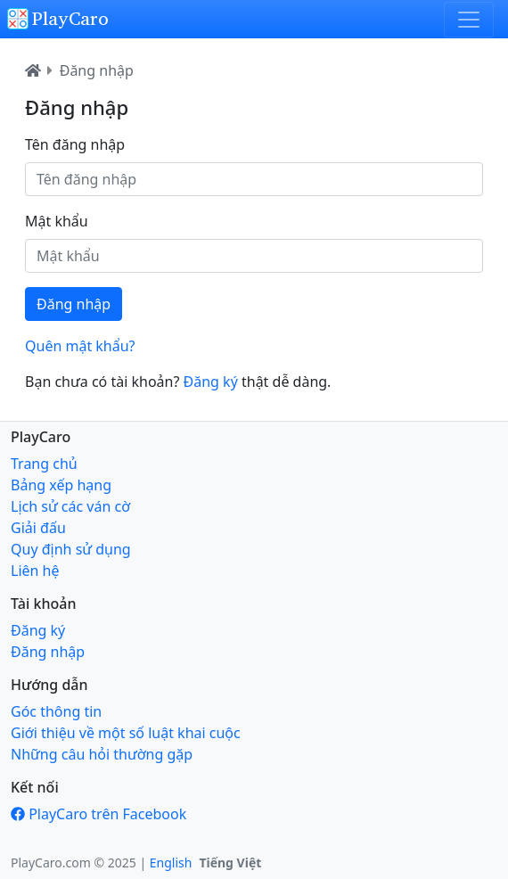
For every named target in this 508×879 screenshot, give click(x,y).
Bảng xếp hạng (61, 485)
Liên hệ (35, 570)
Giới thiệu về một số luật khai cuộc (126, 733)
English (171, 862)
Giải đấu (38, 528)
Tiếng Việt (230, 862)
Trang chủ (44, 463)
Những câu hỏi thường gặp (102, 754)
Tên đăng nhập (75, 144)
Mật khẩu (56, 221)
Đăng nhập (97, 70)
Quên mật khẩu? (80, 346)
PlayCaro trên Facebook (107, 814)
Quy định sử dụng (71, 549)
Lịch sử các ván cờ (70, 506)
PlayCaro (58, 19)
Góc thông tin (56, 711)
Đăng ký (211, 381)
